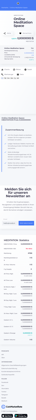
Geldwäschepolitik (7, 374)
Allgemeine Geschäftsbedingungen (13, 365)
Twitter (3, 392)
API (2, 354)
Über (3, 357)
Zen (2, 385)
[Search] (35, 3)
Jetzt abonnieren (26, 223)
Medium (4, 401)
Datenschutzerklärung (9, 368)
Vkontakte (5, 388)
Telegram (4, 395)
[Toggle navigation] (1, 3)
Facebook (4, 382)
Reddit (3, 398)
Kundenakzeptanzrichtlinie (10, 371)
